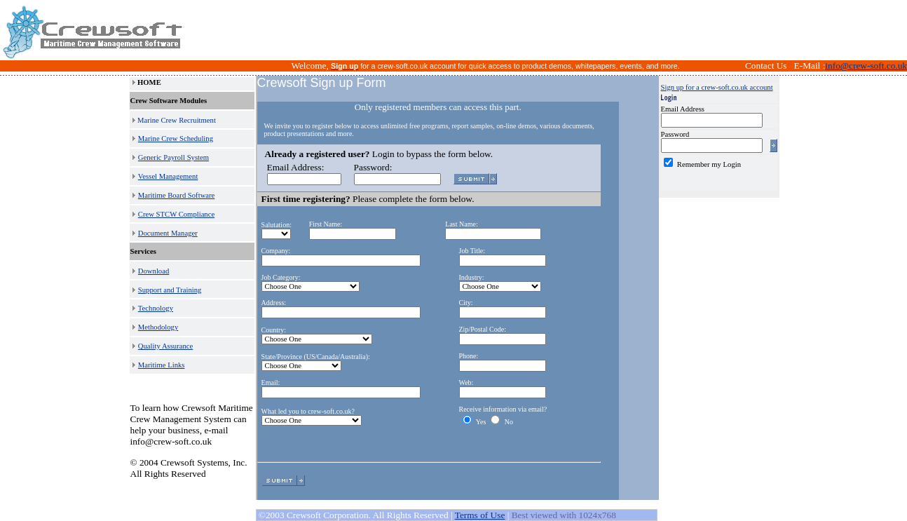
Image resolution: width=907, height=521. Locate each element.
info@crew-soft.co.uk (866, 65)
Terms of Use (480, 515)
